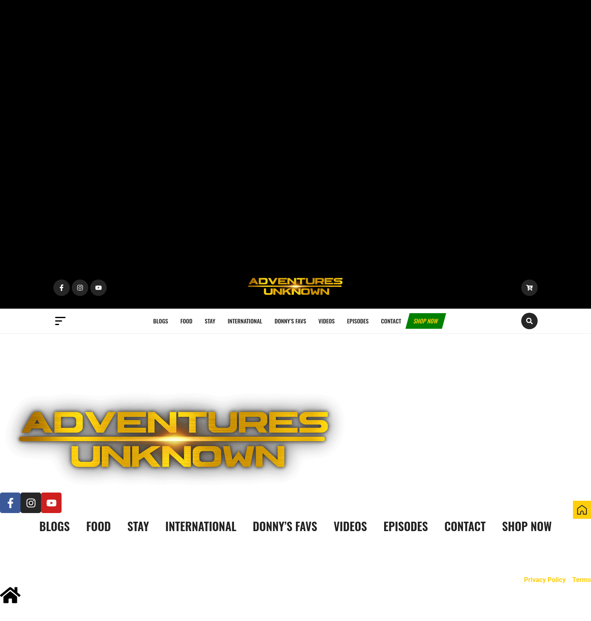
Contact (391, 320)
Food (186, 320)
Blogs (160, 320)
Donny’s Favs (290, 320)
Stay (210, 320)
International (245, 320)
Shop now (425, 320)
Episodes (358, 320)
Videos (326, 320)
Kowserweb (205, 554)
